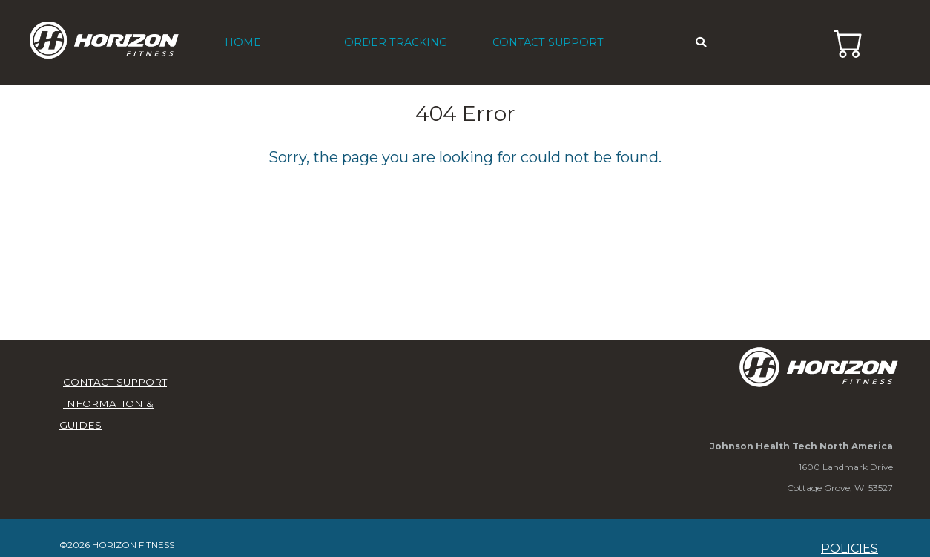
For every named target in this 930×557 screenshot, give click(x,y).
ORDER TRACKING (395, 42)
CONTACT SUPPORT (548, 42)
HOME (243, 42)
